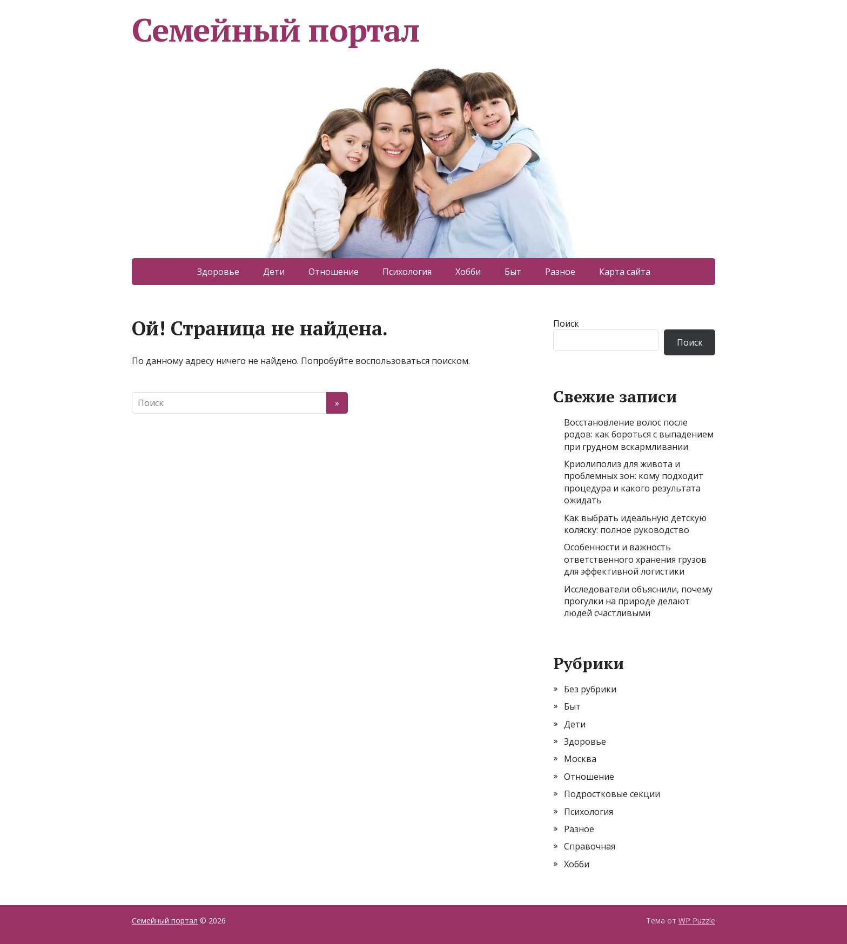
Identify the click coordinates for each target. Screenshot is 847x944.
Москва (580, 759)
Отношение (333, 272)
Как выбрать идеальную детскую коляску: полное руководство (635, 524)
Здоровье (218, 272)
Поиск (566, 323)
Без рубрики (590, 689)
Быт (513, 272)
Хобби (468, 272)
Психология (407, 272)
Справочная (589, 846)
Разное (560, 272)
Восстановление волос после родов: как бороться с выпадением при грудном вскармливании (639, 434)
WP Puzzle (696, 920)
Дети (274, 272)
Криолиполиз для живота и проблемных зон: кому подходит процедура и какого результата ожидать (633, 482)
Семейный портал (276, 29)
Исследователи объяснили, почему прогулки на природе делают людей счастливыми (638, 601)
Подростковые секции (612, 794)
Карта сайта (624, 272)
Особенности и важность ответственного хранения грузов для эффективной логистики (635, 559)
